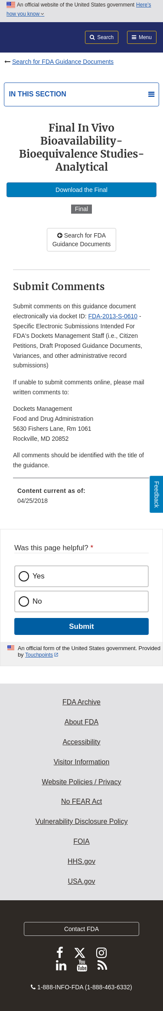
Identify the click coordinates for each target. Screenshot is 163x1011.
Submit (81, 626)
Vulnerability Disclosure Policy (82, 821)
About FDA (81, 722)
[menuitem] (81, 499)
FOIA (81, 841)
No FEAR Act (81, 801)
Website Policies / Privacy (81, 782)
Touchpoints (39, 655)
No (37, 601)
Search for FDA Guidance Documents (63, 61)
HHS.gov (81, 861)
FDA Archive (81, 702)
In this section (37, 94)
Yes (39, 576)
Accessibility (81, 742)
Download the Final (81, 189)
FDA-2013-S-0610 (113, 316)
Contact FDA (81, 928)
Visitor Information (82, 762)
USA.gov (81, 881)
